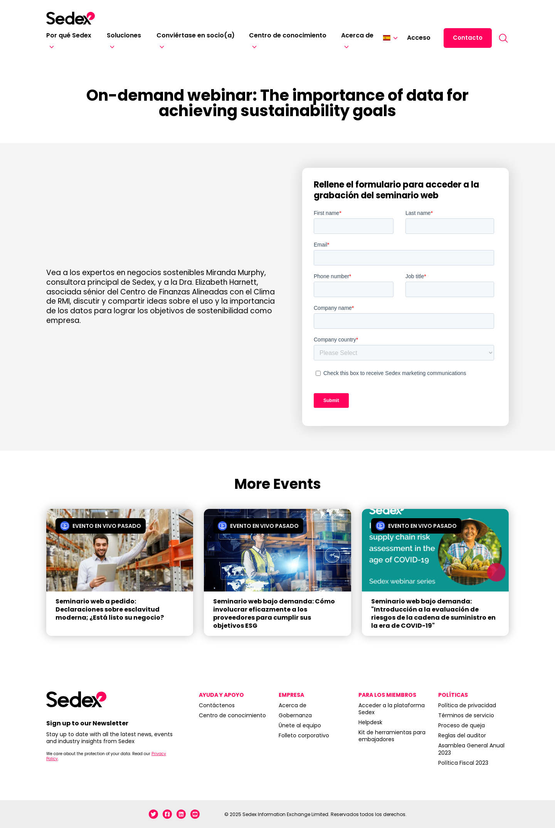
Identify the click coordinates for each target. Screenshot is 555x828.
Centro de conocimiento (287, 35)
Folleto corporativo (304, 735)
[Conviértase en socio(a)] (160, 46)
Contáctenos (217, 705)
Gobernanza (295, 715)
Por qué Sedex (68, 35)
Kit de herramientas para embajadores (392, 736)
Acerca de (357, 35)
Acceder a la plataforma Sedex (391, 709)
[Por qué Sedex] (50, 46)
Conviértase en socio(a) (195, 35)
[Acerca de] (345, 46)
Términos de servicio (466, 715)
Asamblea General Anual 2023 (471, 749)
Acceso (419, 37)
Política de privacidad (467, 705)
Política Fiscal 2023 (463, 762)
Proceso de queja (461, 725)
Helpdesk (370, 722)
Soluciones (124, 35)
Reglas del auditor (462, 735)
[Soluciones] (110, 46)
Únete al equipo (300, 725)
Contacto (468, 38)
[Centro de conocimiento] (253, 46)
